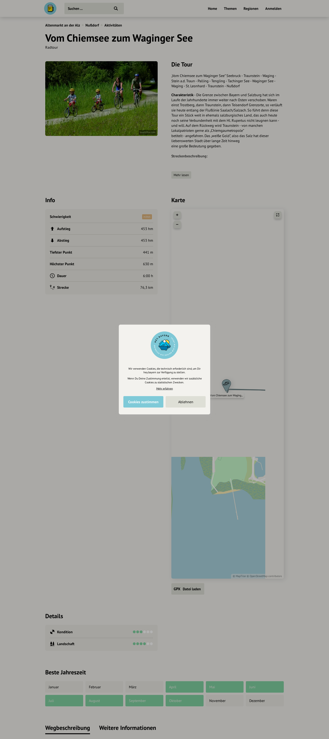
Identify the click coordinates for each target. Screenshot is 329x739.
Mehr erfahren (164, 388)
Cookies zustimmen (143, 402)
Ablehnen (185, 402)
